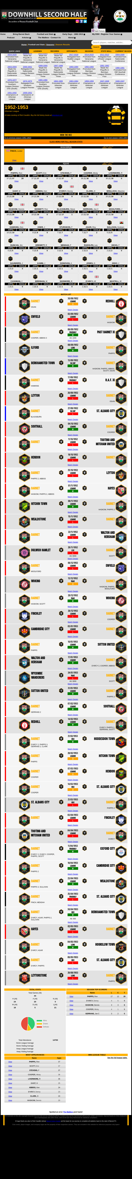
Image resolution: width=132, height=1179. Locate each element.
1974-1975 (27, 81)
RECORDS (54, 51)
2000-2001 (27, 67)
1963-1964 (73, 81)
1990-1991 (120, 68)
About (71, 38)
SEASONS (89, 51)
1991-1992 (104, 66)
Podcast (11, 38)
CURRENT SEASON (123, 51)
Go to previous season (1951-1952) (17, 138)
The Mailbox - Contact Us (49, 38)
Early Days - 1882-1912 (73, 34)
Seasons (50, 45)
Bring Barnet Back (21, 34)
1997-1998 (58, 66)
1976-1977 (12, 80)
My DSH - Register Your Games (106, 34)
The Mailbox (68, 1112)
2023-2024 (27, 53)
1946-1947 (120, 81)
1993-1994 (73, 67)
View (14, 160)
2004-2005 (120, 55)
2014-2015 (89, 55)
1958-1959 (89, 81)
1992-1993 (89, 67)
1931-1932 (12, 93)
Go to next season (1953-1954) (116, 138)
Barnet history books (53, 1121)
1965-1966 (42, 80)
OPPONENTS (72, 51)
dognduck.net (57, 115)
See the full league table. (117, 1058)
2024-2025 (12, 55)
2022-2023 (42, 53)
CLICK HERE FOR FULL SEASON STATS (66, 142)
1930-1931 (27, 93)
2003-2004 (12, 67)
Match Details (73, 310)
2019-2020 (58, 53)
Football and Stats (45, 34)
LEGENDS (37, 51)
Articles (25, 38)
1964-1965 (58, 81)
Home (3, 34)
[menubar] (66, 36)
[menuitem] (3, 34)
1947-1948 (104, 81)
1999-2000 (42, 66)
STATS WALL (106, 51)
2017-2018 (73, 55)
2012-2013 (104, 55)
